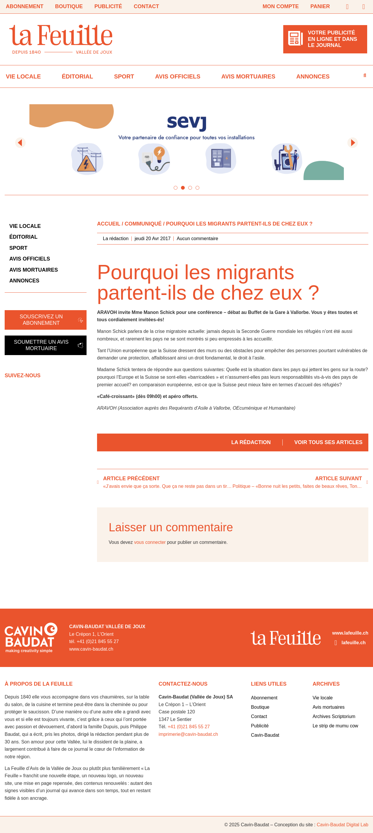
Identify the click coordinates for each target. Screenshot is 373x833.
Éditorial (77, 76)
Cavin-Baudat (265, 735)
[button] (20, 142)
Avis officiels (177, 76)
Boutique (69, 6)
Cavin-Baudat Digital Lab (342, 824)
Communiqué (143, 224)
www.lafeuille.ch (350, 633)
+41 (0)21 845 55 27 (189, 726)
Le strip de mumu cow (335, 725)
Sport (124, 76)
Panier (320, 6)
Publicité (108, 6)
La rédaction (251, 442)
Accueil (108, 224)
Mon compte (281, 6)
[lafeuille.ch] (335, 642)
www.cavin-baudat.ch (91, 649)
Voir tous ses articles (328, 442)
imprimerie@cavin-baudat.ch (188, 734)
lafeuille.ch (354, 642)
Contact (146, 6)
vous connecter (150, 542)
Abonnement (24, 6)
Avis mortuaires (248, 76)
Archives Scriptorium (334, 716)
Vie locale (23, 76)
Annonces (313, 76)
